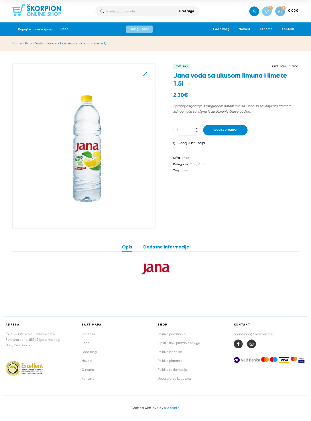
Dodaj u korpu (225, 130)
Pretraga (186, 11)
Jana (184, 170)
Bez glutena (139, 29)
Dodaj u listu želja (191, 143)
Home (17, 43)
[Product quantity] (187, 130)
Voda (39, 43)
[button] (145, 74)
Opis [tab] (127, 247)
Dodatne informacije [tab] (166, 247)
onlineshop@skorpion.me (253, 334)
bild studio (171, 408)
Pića (28, 43)
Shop (64, 29)
